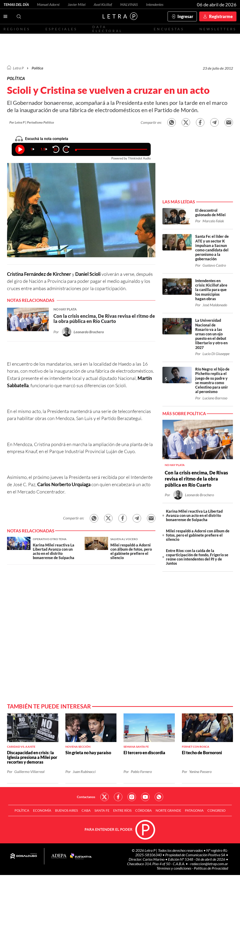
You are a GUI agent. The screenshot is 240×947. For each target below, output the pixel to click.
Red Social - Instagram (132, 797)
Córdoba (143, 810)
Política (37, 68)
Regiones (17, 29)
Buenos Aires (66, 810)
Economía (42, 810)
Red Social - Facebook (118, 797)
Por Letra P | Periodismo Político (31, 122)
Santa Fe (101, 810)
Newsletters (217, 29)
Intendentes (154, 4)
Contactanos (86, 797)
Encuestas (169, 29)
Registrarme (221, 16)
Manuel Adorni (48, 4)
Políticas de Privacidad (211, 868)
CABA (86, 810)
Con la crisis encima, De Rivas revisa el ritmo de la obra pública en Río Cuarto (196, 479)
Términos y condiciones (174, 868)
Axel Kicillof (103, 4)
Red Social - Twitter (105, 797)
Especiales (61, 29)
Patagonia (194, 810)
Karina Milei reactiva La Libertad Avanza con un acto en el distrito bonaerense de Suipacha (194, 515)
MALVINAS (129, 4)
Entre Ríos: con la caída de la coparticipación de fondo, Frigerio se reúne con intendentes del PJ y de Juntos (197, 556)
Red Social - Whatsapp (159, 797)
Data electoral (107, 29)
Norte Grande (168, 810)
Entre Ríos (122, 810)
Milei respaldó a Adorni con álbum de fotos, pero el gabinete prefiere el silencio (197, 535)
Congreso (216, 810)
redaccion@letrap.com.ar (209, 863)
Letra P (18, 68)
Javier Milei (77, 4)
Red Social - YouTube (145, 797)
